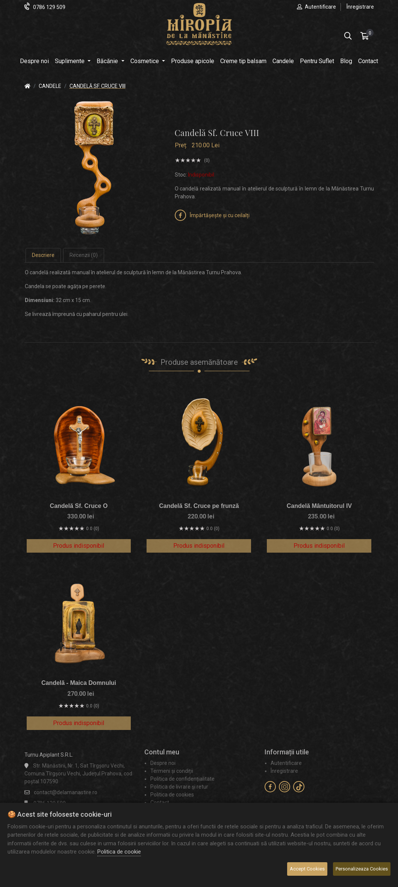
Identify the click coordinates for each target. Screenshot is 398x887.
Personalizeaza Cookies (362, 869)
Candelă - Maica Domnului (78, 683)
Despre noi (34, 61)
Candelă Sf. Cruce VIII (98, 86)
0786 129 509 (49, 7)
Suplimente (70, 61)
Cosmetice (145, 61)
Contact (368, 61)
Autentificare (320, 7)
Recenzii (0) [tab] (84, 255)
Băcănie (108, 61)
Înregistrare (360, 7)
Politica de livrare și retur (179, 787)
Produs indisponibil (78, 545)
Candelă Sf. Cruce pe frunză (199, 506)
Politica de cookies (172, 795)
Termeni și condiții (171, 771)
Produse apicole (192, 61)
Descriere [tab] (43, 255)
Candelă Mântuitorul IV (319, 506)
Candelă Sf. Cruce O (79, 506)
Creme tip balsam (243, 61)
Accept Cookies (307, 869)
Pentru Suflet (317, 61)
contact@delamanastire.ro (65, 792)
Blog (346, 61)
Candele (283, 61)
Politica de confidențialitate (182, 779)
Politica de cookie (119, 851)
